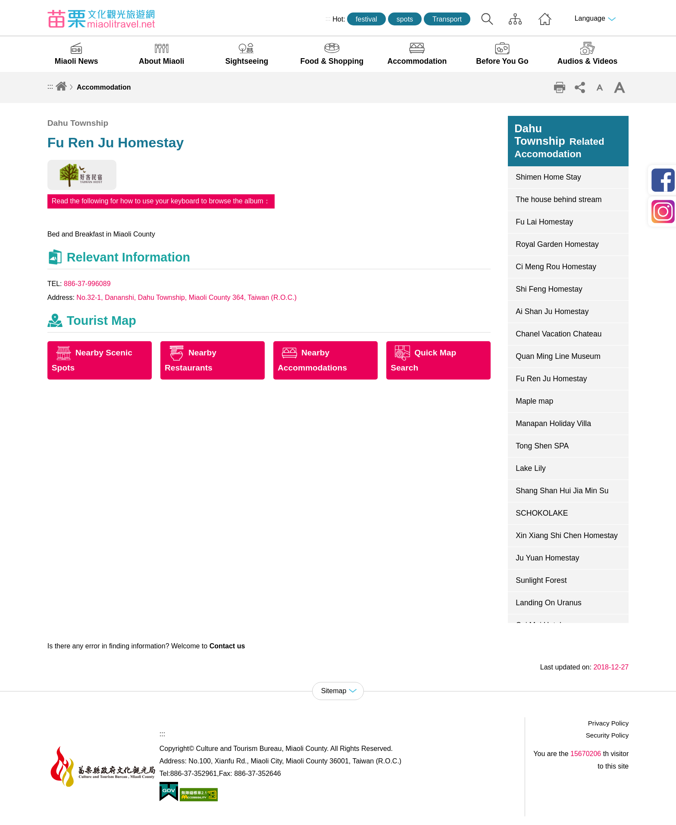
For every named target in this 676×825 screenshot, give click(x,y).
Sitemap (515, 19)
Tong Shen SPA (542, 446)
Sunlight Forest (541, 580)
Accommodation (417, 61)
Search (487, 19)
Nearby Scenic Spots (92, 360)
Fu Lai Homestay (544, 222)
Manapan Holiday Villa (553, 423)
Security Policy (607, 735)
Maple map (534, 401)
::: (328, 18)
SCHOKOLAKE (542, 513)
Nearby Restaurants (190, 360)
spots (405, 19)
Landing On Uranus (549, 602)
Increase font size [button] (619, 87)
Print (559, 87)
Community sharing (579, 87)
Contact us (227, 646)
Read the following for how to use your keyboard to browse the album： (161, 201)
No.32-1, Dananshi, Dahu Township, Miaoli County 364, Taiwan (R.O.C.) (186, 297)
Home (545, 19)
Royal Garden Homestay (557, 244)
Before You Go (502, 61)
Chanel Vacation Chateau (558, 334)
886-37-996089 (87, 283)
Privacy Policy (608, 723)
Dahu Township (559, 140)
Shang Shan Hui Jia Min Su (562, 490)
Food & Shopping (332, 61)
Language (590, 18)
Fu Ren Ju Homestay (551, 378)
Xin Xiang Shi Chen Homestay (567, 535)
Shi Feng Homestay (549, 289)
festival (366, 19)
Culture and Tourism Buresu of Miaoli (101, 18)
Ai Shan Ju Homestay (552, 311)
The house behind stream (559, 199)
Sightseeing (246, 61)
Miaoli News (76, 61)
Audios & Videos (587, 61)
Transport (447, 19)
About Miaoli (162, 61)
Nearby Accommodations (312, 360)
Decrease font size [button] (600, 87)
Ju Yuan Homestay (547, 558)
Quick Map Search (423, 360)
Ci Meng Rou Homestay (556, 266)
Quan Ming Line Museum (558, 356)
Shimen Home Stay (548, 177)
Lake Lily (530, 468)
